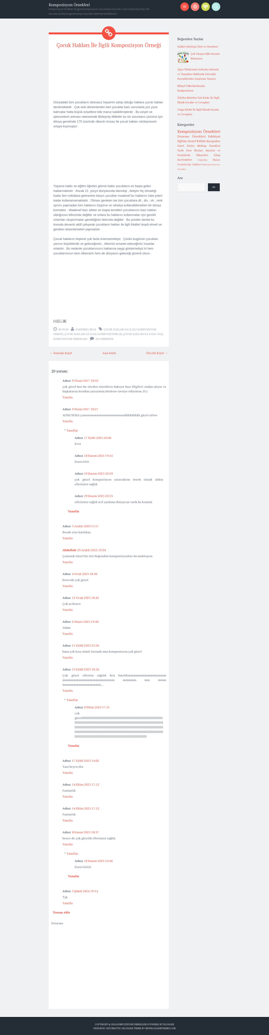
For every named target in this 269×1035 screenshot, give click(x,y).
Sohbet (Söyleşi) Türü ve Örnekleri (197, 46)
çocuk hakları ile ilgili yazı (143, 334)
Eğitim (182, 141)
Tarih (180, 150)
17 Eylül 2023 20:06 (97, 437)
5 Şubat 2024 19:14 (85, 891)
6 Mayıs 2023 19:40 (85, 621)
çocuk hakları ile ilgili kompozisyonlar (93, 334)
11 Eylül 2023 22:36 (85, 645)
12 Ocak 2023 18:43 (85, 597)
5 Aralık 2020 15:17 (85, 526)
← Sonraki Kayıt (61, 353)
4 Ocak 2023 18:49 (84, 574)
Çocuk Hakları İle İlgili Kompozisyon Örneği (108, 45)
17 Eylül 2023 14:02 (85, 760)
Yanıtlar (72, 430)
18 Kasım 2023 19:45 (98, 455)
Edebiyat (214, 136)
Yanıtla (67, 397)
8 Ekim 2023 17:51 (97, 707)
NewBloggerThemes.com (160, 1028)
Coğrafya (202, 159)
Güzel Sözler (186, 145)
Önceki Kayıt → (157, 353)
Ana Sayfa (109, 353)
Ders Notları (194, 150)
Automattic (113, 1028)
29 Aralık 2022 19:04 (91, 550)
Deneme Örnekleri (191, 136)
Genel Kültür (197, 141)
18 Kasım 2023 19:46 (98, 861)
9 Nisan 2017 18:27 (85, 409)
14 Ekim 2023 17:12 (85, 784)
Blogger (168, 1024)
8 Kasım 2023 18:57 (85, 832)
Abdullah (69, 550)
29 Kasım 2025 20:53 (98, 496)
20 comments (104, 338)
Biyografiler (213, 141)
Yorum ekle (61, 912)
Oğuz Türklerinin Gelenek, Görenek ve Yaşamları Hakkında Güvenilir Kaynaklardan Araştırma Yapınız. (198, 74)
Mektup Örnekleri (208, 145)
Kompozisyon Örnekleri (69, 4)
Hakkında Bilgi (85, 329)
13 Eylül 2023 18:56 (85, 669)
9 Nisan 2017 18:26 (85, 380)
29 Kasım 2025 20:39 (98, 473)
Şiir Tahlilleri (194, 164)
